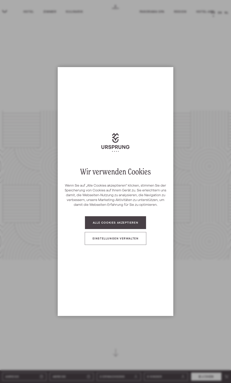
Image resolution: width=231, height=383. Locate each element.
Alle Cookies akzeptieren (115, 222)
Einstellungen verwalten (116, 238)
